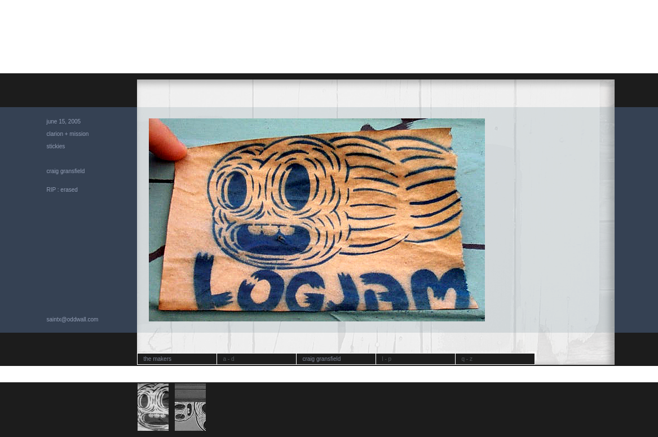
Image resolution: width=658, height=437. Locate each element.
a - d (229, 359)
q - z (467, 359)
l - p (387, 359)
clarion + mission (68, 134)
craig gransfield (66, 171)
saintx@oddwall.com (73, 319)
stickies (56, 146)
